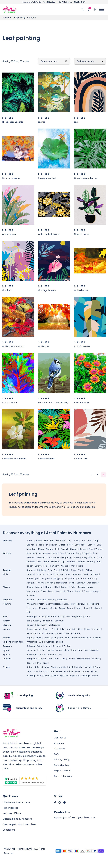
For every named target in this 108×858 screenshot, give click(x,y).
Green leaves (9, 234)
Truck (46, 663)
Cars (63, 658)
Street (78, 591)
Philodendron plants (12, 122)
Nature (49, 549)
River (88, 629)
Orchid (53, 608)
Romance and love (81, 637)
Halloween (62, 599)
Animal (30, 540)
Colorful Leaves (82, 346)
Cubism (30, 625)
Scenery (96, 629)
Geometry (42, 625)
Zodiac (95, 675)
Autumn (31, 646)
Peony (70, 608)
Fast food (51, 616)
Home (6, 17)
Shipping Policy (62, 770)
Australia (50, 641)
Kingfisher (47, 578)
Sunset (83, 549)
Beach (39, 540)
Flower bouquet (78, 603)
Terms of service (63, 776)
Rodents (81, 561)
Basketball (32, 654)
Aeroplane (32, 658)
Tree (91, 549)
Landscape (80, 544)
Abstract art (80, 458)
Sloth (98, 561)
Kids (54, 637)
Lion (99, 544)
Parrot (72, 578)
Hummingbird (33, 578)
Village (96, 591)
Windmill (31, 595)
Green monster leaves (85, 178)
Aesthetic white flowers (14, 458)
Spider (30, 565)
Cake (41, 616)
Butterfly (60, 540)
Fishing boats (83, 658)
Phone (86, 671)
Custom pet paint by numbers (19, 824)
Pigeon (50, 582)
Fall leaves (43, 346)
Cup (29, 671)
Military (95, 658)
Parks (43, 591)
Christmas (41, 599)
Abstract (7, 540)
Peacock (82, 578)
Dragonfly (48, 620)
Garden (81, 587)
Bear (29, 553)
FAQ (56, 754)
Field (73, 587)
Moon (59, 650)
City (83, 540)
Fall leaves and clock (13, 346)
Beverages (32, 616)
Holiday (44, 671)
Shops (70, 591)
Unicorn (55, 565)
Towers (87, 591)
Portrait (64, 549)
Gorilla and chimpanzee (47, 557)
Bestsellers (9, 829)
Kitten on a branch (11, 178)
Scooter (30, 663)
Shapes (73, 549)
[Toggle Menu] (101, 9)
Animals (7, 553)
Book (71, 667)
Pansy (62, 608)
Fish (46, 544)
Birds (5, 574)
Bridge (30, 587)
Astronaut (31, 650)
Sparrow (81, 582)
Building (38, 587)
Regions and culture (13, 641)
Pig (62, 561)
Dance (47, 637)
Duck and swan (62, 574)
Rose (86, 608)
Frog (56, 570)
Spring (47, 646)
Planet (67, 650)
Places (6, 587)
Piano (94, 671)
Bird (46, 540)
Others (6, 667)
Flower (53, 544)
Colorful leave (9, 402)
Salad (67, 616)
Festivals (7, 599)
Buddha (79, 667)
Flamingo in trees (47, 290)
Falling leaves (81, 290)
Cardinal (31, 574)
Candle (88, 667)
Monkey (55, 561)
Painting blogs (10, 807)
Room (51, 591)
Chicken (41, 574)
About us (59, 743)
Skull (39, 675)
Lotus (34, 608)
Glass (35, 671)
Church (48, 587)
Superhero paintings (80, 675)
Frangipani (94, 603)
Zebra (80, 565)
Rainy (39, 646)
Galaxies (50, 650)
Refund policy (61, 765)
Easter (51, 599)
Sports (6, 654)
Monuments (33, 591)
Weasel (64, 565)
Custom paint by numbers (17, 818)
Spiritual (64, 675)
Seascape (31, 633)
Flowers (7, 603)
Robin (72, 582)
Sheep (90, 561)
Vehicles (7, 658)
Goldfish (64, 570)
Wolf (73, 565)
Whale (89, 570)
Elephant (31, 544)
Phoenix (40, 582)
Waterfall (75, 633)
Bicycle (42, 658)
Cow (55, 553)
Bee (28, 620)
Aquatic (7, 570)
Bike (50, 658)
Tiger (46, 565)
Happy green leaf (47, 178)
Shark (73, 570)
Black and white (58, 667)
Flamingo (76, 574)
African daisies (81, 402)
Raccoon (70, 561)
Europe (59, 641)
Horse (70, 544)
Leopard (31, 561)
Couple (37, 637)
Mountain (31, 549)
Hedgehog (66, 557)
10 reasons (60, 748)
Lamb (100, 557)
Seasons (7, 646)
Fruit (60, 616)
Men (60, 637)
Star (80, 650)
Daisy (66, 603)
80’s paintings (42, 667)
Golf (60, 654)
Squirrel (38, 565)
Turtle (81, 570)
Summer (57, 646)
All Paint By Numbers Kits (16, 802)
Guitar (62, 544)
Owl (57, 549)
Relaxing (31, 675)
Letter (59, 671)
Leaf (76, 122)
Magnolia (43, 608)
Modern (7, 625)
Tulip (29, 612)
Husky (84, 557)
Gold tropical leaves (48, 234)
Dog (96, 540)
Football (52, 654)
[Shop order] (90, 61)
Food (5, 616)
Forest (55, 629)
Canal (38, 629)
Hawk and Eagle (90, 574)
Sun (86, 650)
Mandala (68, 671)
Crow (49, 574)
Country (64, 587)
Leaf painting (19, 17)
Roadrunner (61, 582)
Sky (74, 650)
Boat (56, 658)
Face (40, 544)
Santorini (60, 591)
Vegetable (77, 616)
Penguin (31, 582)
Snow (41, 633)
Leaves (41, 122)
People (6, 637)
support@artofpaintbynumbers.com (74, 817)
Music (41, 549)
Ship (39, 663)
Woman (99, 549)
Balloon (30, 599)
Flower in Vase (81, 234)
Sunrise (49, 633)
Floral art (7, 290)
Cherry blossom (53, 603)
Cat (69, 540)
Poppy (79, 608)
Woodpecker (93, 582)
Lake (62, 629)
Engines (71, 658)
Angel (29, 637)
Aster (41, 603)
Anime (30, 667)
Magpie (57, 578)
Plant (80, 629)
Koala (92, 557)
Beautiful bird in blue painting (53, 402)
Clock (97, 667)
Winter (67, 646)
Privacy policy (61, 759)
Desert (46, 629)
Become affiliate (12, 813)
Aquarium (31, 570)
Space (6, 650)
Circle (75, 540)
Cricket (42, 654)
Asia (41, 641)
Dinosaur (71, 553)
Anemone (31, 603)
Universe (94, 650)
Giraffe (30, 557)
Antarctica (32, 641)
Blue (52, 540)
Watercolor (54, 625)
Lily (28, 608)
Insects (6, 620)
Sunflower (95, 608)
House (90, 587)
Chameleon (45, 553)
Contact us (60, 737)
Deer (89, 540)
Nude (67, 637)
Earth (41, 650)
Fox (96, 553)
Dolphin (42, 570)
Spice (55, 675)
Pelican (91, 578)
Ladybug (59, 620)
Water (88, 616)
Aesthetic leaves (46, 458)
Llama (46, 561)
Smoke (46, 675)
